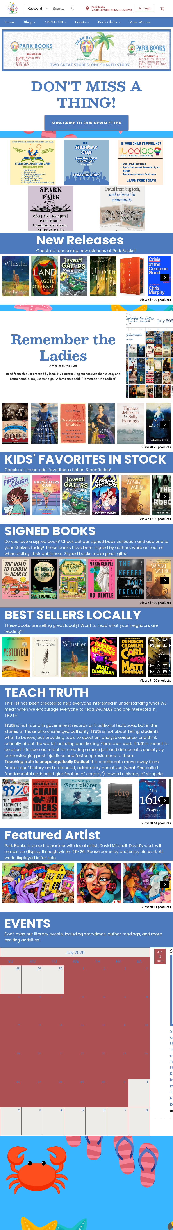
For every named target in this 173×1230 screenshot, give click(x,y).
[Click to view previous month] (6, 952)
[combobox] (38, 8)
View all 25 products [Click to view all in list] (156, 447)
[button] (108, 9)
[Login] (145, 8)
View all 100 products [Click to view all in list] (155, 300)
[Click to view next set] (164, 277)
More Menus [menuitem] (139, 22)
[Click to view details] (15, 276)
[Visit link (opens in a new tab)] (86, 123)
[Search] (72, 8)
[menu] (86, 22)
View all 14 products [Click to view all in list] (156, 823)
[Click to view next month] (143, 952)
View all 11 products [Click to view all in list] (156, 907)
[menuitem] (9, 22)
